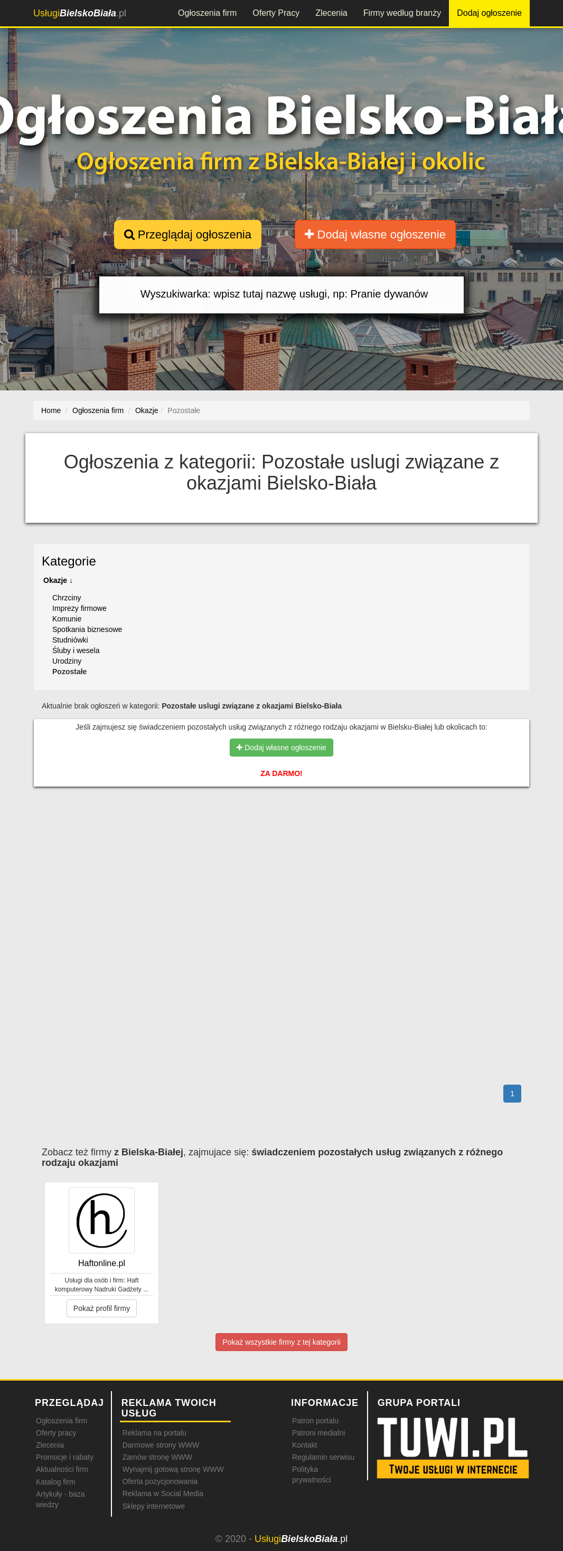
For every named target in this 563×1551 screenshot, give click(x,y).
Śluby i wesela (76, 650)
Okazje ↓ (58, 580)
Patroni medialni (318, 1433)
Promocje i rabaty (64, 1457)
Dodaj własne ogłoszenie (375, 234)
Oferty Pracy (275, 12)
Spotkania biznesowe (87, 629)
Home (51, 410)
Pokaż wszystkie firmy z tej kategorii (281, 1342)
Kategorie (69, 561)
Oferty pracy (56, 1433)
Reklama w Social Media (163, 1493)
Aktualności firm (62, 1469)
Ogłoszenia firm (207, 12)
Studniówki (70, 640)
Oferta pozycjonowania (160, 1481)
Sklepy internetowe (154, 1506)
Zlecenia (331, 12)
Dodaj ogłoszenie (489, 12)
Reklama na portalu (154, 1433)
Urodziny (66, 661)
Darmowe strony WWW (161, 1445)
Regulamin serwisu (323, 1457)
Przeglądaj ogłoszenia (187, 234)
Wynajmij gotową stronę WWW (173, 1469)
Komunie (66, 619)
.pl (79, 13)
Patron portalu (315, 1420)
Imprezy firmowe (79, 608)
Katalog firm (56, 1482)
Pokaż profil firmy (101, 1308)
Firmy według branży (402, 12)
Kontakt (304, 1445)
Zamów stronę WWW (157, 1457)
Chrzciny (66, 597)
